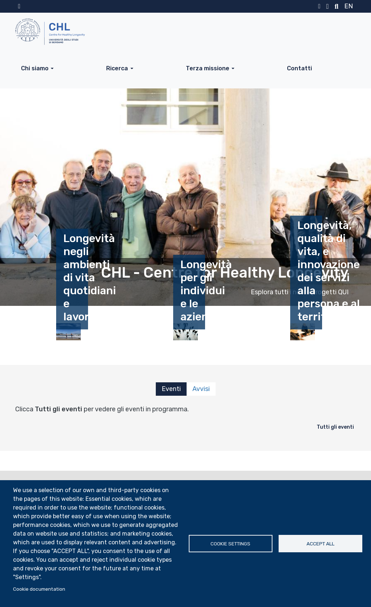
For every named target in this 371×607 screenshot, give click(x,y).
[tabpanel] (185, 418)
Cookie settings (230, 543)
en (348, 6)
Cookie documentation (39, 589)
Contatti (299, 68)
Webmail (327, 6)
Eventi (171, 389)
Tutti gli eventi (335, 427)
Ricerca (117, 68)
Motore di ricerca (336, 6)
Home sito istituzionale (19, 6)
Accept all (320, 543)
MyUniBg (319, 6)
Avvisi (201, 389)
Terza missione (207, 68)
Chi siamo (35, 68)
